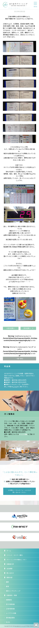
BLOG (8, 622)
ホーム (9, 550)
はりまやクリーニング (20, 626)
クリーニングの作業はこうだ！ (17, 559)
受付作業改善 (10, 604)
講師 (7, 582)
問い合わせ (10, 573)
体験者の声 (10, 564)
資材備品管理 (10, 617)
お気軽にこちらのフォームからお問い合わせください (19, 491)
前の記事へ (11, 328)
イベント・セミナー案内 (15, 555)
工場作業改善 (10, 608)
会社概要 (9, 568)
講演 (7, 586)
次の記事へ (28, 328)
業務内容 (9, 577)
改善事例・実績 (12, 595)
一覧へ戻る (19, 358)
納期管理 (9, 599)
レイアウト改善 (11, 613)
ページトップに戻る (36, 625)
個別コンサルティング (13, 591)
